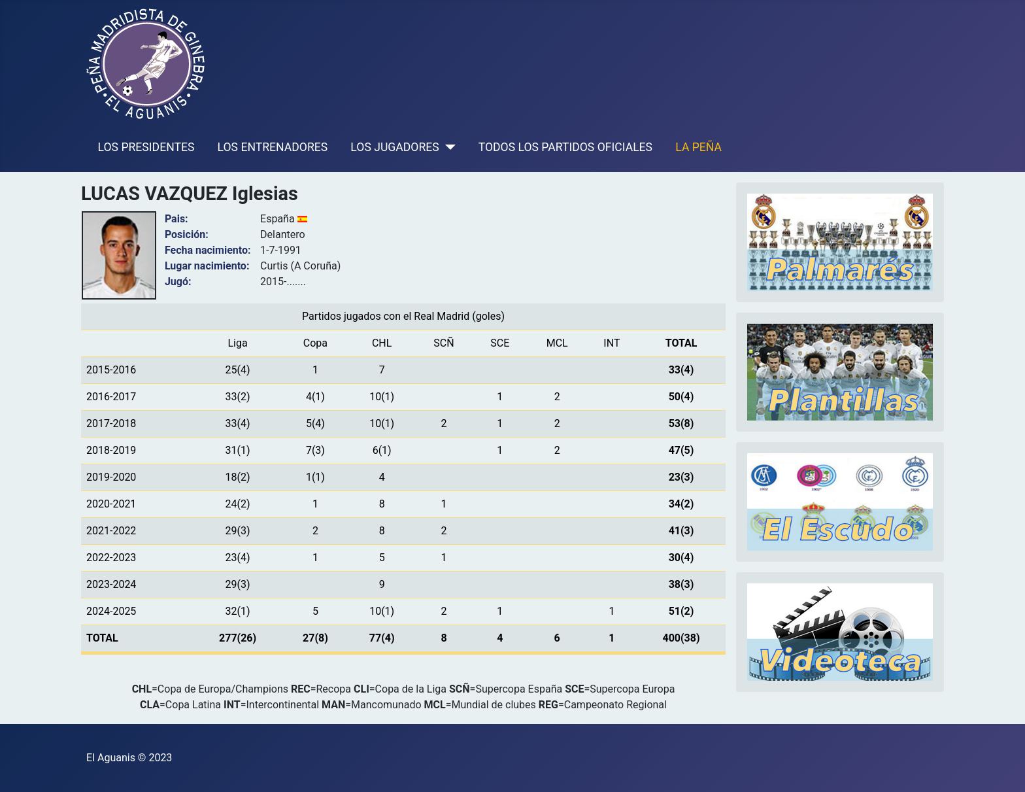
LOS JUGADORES (394, 147)
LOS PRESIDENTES (146, 147)
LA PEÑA (698, 147)
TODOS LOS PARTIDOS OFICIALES (565, 147)
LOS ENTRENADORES (273, 147)
